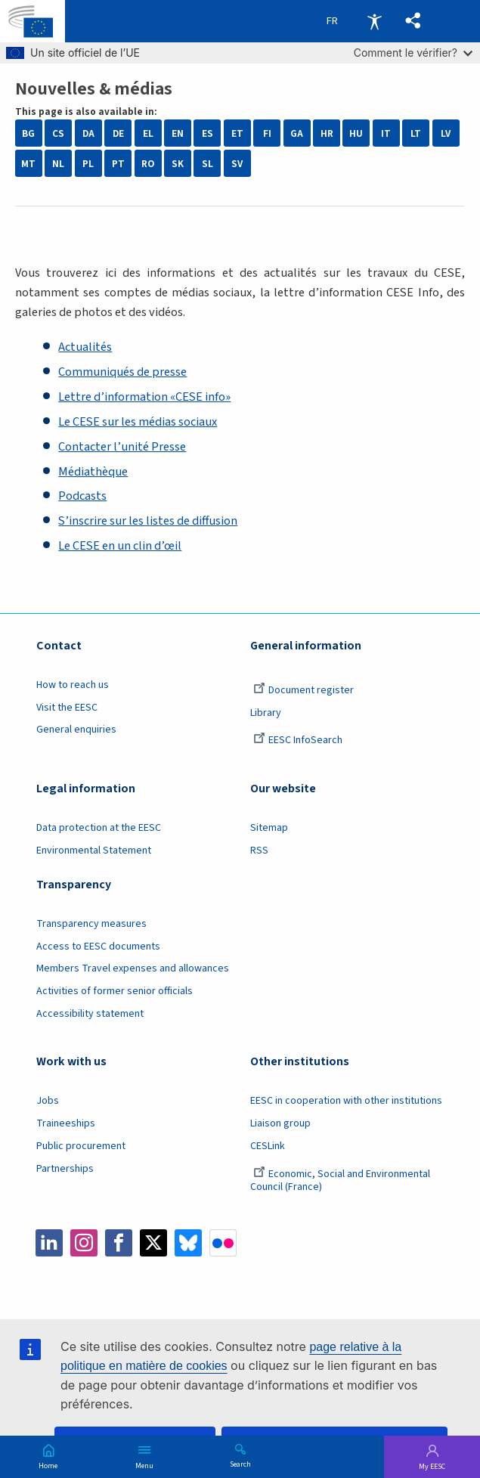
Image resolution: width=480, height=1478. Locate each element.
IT (386, 133)
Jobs (47, 1100)
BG (28, 133)
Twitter (153, 1242)
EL (148, 133)
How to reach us (72, 685)
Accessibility (374, 21)
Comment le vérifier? (413, 52)
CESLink (267, 1146)
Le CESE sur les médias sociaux (137, 422)
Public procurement (80, 1146)
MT (28, 163)
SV (237, 163)
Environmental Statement (93, 850)
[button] (413, 21)
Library (265, 712)
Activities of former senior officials (114, 991)
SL (207, 163)
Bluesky (188, 1242)
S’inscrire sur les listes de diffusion (147, 521)
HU (356, 133)
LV (446, 133)
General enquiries (76, 729)
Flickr (223, 1242)
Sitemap (269, 827)
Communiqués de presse (122, 372)
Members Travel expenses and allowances (132, 968)
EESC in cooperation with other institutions (346, 1100)
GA (296, 133)
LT (415, 133)
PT (118, 163)
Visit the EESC (67, 707)
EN (178, 133)
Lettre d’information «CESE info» (144, 397)
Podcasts (82, 496)
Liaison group (280, 1123)
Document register (303, 690)
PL (88, 163)
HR (327, 133)
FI (267, 133)
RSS (259, 850)
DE (118, 133)
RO (147, 163)
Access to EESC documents (98, 946)
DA (88, 133)
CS (58, 133)
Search (240, 1463)
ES (207, 133)
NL (58, 163)
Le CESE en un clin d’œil (119, 546)
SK (178, 163)
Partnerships (65, 1168)
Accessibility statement (90, 1013)
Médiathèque (93, 472)
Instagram (84, 1242)
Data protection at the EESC (98, 827)
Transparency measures (91, 923)
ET (237, 133)
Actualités (85, 347)
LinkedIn (49, 1242)
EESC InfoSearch (297, 740)
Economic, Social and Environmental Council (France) (340, 1180)
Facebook (118, 1242)
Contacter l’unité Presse (122, 447)
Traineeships (65, 1123)
